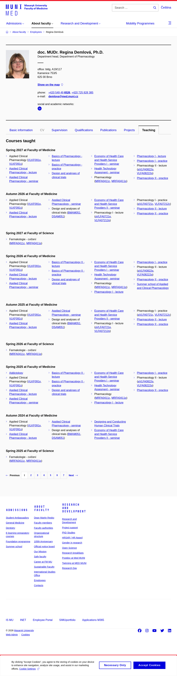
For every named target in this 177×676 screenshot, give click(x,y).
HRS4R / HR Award (72, 537)
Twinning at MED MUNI (74, 563)
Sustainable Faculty (44, 566)
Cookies (25, 634)
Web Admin (12, 634)
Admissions (17, 510)
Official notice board (44, 546)
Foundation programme (18, 541)
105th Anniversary (43, 541)
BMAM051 (74, 212)
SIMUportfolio (67, 620)
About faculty (41, 508)
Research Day (69, 568)
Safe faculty (40, 556)
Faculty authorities (43, 528)
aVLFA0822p (145, 169)
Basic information (21, 130)
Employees (40, 580)
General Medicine (15, 522)
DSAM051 (58, 216)
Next (73, 475)
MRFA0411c (102, 181)
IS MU (9, 620)
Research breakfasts (72, 553)
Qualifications (84, 130)
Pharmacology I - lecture (151, 156)
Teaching (148, 130)
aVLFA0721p (103, 216)
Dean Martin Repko (44, 517)
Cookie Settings (29, 670)
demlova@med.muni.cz (63, 96)
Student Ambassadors (17, 517)
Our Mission (40, 551)
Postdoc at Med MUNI (73, 558)
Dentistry (10, 528)
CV (42, 130)
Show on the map (50, 84)
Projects (129, 130)
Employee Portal (42, 620)
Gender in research (72, 542)
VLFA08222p (145, 173)
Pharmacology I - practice (152, 160)
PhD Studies (68, 532)
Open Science (69, 548)
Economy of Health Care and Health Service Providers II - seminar (109, 204)
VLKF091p (34, 160)
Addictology (16, 372)
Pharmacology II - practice (152, 178)
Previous (13, 475)
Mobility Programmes (140, 23)
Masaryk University (24, 630)
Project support (70, 527)
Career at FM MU (43, 561)
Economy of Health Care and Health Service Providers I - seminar (109, 160)
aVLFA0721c (145, 203)
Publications (108, 130)
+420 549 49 (59, 92)
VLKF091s (15, 163)
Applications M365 (93, 620)
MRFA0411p (118, 181)
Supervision (59, 130)
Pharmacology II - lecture (152, 208)
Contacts (38, 585)
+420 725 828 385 (82, 92)
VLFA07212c (162, 203)
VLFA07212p (102, 220)
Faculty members (43, 522)
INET (23, 620)
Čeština (166, 7)
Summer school (14, 546)
